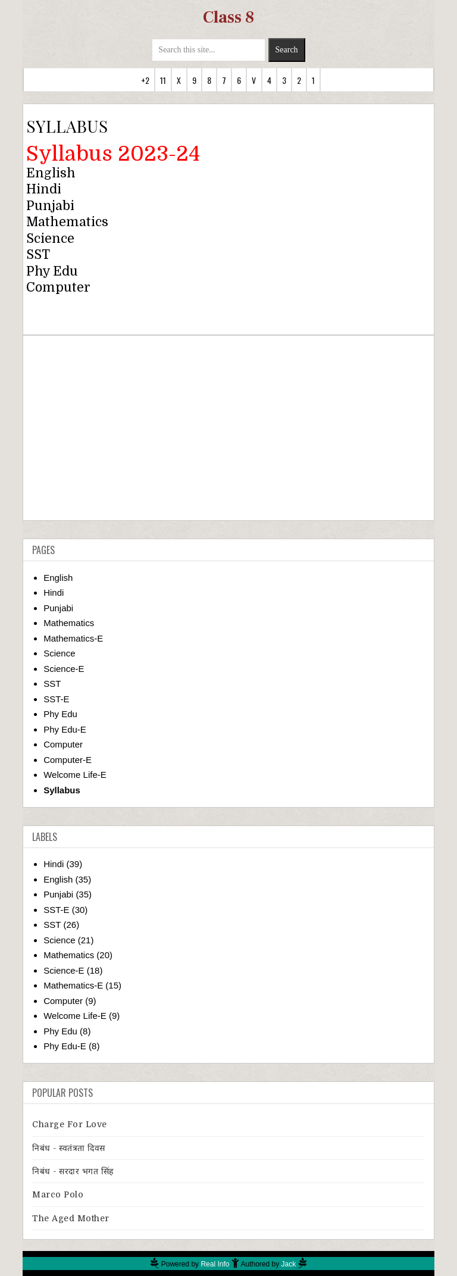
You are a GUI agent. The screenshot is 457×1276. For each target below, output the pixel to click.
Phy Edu (60, 714)
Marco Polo (57, 1194)
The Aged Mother (70, 1218)
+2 (145, 80)
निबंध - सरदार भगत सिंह (73, 1171)
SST (52, 683)
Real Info (215, 1264)
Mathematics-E (73, 638)
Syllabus (61, 790)
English (51, 173)
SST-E (56, 699)
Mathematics (67, 222)
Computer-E (67, 760)
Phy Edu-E (64, 729)
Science (50, 239)
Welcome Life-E (75, 775)
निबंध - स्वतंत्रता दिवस (68, 1148)
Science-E (63, 669)
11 (163, 80)
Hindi (43, 189)
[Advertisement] (229, 428)
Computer (58, 287)
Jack (288, 1264)
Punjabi (50, 206)
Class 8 (228, 17)
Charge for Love (69, 1124)
